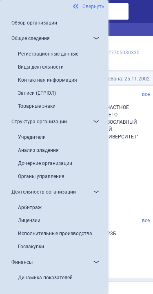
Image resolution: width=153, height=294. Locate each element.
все (146, 94)
